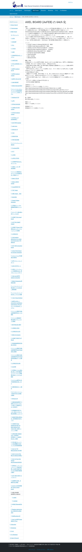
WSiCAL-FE (14, 129)
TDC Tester (14, 190)
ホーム (11, 10)
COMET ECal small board (16, 218)
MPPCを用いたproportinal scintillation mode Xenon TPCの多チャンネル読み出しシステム (16, 305)
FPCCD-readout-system (15, 113)
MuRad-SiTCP (15, 97)
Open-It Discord (13, 13)
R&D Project (36, 10)
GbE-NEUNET (15, 82)
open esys (14, 126)
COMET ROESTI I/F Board (16, 339)
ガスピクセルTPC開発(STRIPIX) (16, 256)
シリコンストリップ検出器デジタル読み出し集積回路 (16, 288)
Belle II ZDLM (15, 178)
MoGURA (14, 197)
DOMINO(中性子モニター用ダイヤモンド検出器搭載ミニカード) (16, 412)
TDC (12, 133)
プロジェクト (15, 35)
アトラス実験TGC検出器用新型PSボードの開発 (16, 313)
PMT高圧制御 (15, 139)
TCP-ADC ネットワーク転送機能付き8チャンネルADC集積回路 (16, 444)
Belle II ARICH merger (15, 182)
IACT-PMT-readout (16, 122)
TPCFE (13, 48)
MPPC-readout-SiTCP (15, 69)
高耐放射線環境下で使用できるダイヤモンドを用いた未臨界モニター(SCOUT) (16, 404)
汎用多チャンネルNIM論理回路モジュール (16, 207)
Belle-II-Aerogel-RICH (16, 85)
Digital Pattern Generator (15, 201)
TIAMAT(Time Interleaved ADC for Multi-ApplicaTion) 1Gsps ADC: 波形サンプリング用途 (16, 427)
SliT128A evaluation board (16, 246)
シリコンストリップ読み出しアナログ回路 (16, 293)
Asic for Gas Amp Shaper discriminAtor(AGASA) (16, 460)
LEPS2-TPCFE (15, 158)
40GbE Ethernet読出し (16, 505)
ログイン (70, 2)
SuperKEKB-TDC (15, 187)
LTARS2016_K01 (15, 331)
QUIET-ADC (14, 60)
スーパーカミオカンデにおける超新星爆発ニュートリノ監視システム (16, 92)
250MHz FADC (15, 328)
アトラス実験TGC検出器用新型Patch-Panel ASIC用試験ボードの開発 (16, 357)
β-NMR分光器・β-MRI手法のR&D (16, 481)
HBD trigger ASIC (16, 193)
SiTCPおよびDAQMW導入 (15, 118)
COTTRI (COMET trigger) (15, 223)
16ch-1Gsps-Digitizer (16, 298)
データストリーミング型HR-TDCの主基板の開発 (16, 393)
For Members (63, 10)
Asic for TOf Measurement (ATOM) (16, 449)
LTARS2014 (14, 234)
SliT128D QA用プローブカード (16, 476)
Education (43, 10)
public (14, 497)
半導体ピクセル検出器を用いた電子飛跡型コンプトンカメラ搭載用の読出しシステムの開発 (16, 374)
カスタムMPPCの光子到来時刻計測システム (16, 382)
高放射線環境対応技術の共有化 (16, 344)
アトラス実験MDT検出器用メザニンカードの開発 (16, 319)
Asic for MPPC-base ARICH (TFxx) (16, 520)
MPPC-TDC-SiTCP (16, 79)
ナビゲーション (14, 22)
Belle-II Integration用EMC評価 (16, 281)
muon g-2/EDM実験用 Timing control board (16, 487)
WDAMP (13, 42)
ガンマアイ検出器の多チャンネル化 (16, 213)
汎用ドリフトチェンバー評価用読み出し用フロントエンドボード (16, 271)
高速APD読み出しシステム (16, 56)
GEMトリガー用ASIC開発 (15, 167)
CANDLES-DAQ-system (15, 108)
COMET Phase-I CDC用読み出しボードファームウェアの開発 (16, 229)
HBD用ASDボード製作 (16, 387)
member (14, 501)
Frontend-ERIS (15, 148)
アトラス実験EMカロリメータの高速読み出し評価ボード (16, 173)
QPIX (13, 38)
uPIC (13, 101)
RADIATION (14, 136)
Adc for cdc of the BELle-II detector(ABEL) (16, 454)
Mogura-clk (14, 398)
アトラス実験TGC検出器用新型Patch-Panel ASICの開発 (16, 350)
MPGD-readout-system (15, 74)
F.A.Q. (56, 10)
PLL (12, 45)
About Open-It (18, 10)
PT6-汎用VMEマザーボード (16, 64)
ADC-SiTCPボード (16, 266)
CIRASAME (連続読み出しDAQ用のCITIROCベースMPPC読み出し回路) (16, 436)
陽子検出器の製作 (16, 324)
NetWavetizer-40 (15, 516)
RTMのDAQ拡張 (15, 104)
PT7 (12, 151)
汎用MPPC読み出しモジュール (16, 162)
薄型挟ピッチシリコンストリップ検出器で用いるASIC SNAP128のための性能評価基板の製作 (16, 469)
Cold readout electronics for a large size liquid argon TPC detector (16, 240)
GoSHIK (13, 366)
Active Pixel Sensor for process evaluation (16, 251)
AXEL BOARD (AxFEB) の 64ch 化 (15, 493)
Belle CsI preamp (15, 335)
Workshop (50, 10)
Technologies (27, 10)
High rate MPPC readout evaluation (15, 276)
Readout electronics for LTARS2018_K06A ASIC (16, 511)
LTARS (13, 155)
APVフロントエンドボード (16, 261)
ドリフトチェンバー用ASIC (16, 143)
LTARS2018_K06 (15, 363)
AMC (13, 52)
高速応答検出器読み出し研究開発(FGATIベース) (16, 418)
